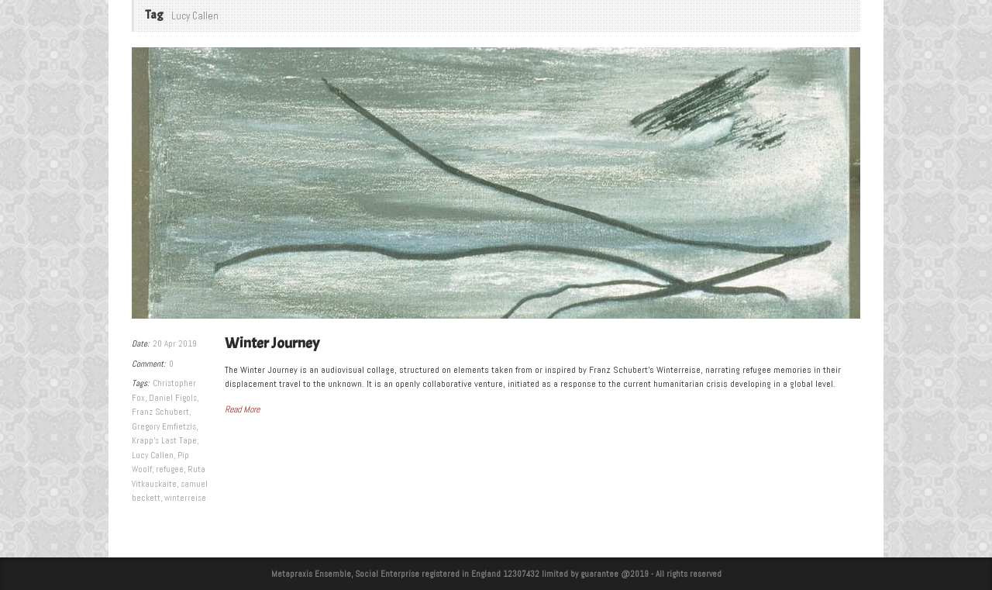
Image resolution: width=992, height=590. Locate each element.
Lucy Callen (153, 455)
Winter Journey (272, 343)
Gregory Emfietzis (164, 426)
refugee (170, 469)
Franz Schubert (160, 411)
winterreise (185, 497)
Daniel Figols (173, 397)
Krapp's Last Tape (164, 440)
